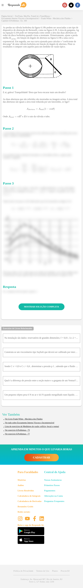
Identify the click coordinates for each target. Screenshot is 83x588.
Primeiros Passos (52, 485)
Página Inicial (6, 16)
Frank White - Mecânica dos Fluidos (56, 18)
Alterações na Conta (53, 496)
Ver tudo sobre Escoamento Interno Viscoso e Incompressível (29, 423)
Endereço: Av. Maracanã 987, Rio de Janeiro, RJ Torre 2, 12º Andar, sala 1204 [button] (41, 580)
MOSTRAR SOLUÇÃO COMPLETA (41, 307)
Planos (55, 571)
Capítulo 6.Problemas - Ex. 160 (14, 21)
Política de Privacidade (23, 571)
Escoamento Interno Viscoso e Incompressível (20, 18)
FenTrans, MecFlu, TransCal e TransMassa (32, 16)
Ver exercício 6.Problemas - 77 (17, 434)
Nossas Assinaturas (53, 480)
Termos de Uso (42, 571)
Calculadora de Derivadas (30, 501)
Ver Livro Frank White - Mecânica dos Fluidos (24, 419)
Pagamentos (49, 490)
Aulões (21, 485)
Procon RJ (65, 571)
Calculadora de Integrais (29, 496)
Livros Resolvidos (26, 490)
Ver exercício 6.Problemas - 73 (17, 430)
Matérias (22, 480)
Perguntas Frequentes (54, 501)
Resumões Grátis (25, 506)
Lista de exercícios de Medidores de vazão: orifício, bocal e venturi (32, 426)
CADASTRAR (41, 457)
